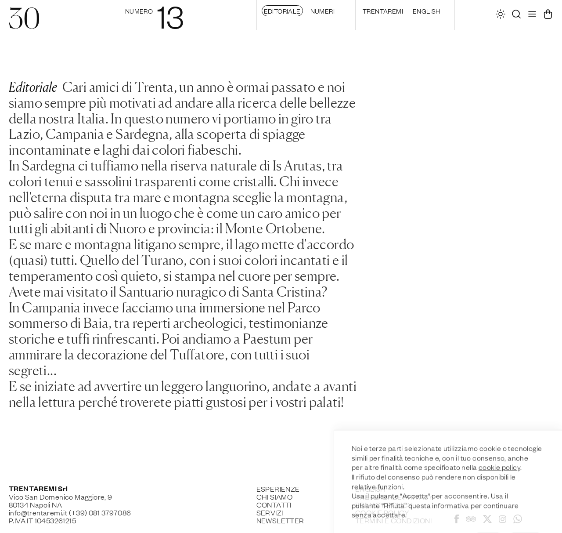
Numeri (322, 10)
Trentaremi (383, 10)
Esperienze (278, 488)
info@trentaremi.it (38, 512)
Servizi (269, 512)
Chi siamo (274, 496)
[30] (24, 24)
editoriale (282, 10)
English (426, 10)
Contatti (274, 504)
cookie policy (499, 497)
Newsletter (280, 520)
